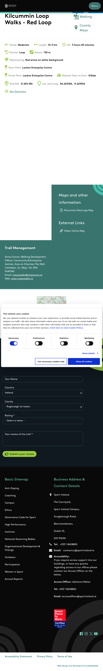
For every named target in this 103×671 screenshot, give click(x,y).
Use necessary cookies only (51, 361)
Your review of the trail (18, 434)
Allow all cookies (84, 361)
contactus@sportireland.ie (78, 550)
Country (9, 387)
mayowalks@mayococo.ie (27, 275)
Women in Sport (14, 572)
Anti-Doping (12, 488)
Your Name (11, 379)
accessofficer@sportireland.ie (79, 596)
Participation (12, 564)
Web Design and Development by (77, 666)
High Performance (15, 524)
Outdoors (10, 557)
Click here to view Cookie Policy (66, 327)
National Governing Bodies (20, 539)
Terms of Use (64, 656)
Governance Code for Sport (20, 517)
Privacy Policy (45, 656)
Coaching (10, 495)
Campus (9, 503)
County (9, 401)
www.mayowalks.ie (22, 279)
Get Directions (18, 91)
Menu (94, 6)
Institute (10, 532)
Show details (88, 353)
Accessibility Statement (18, 656)
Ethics (8, 510)
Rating (9, 415)
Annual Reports (14, 579)
